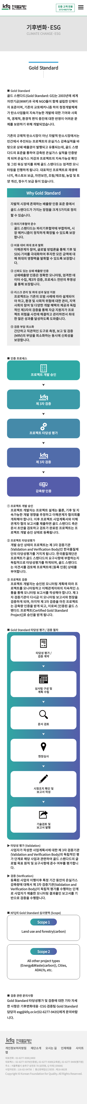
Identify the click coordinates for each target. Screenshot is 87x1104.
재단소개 (36, 1048)
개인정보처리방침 (15, 1048)
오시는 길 (51, 1048)
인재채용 (66, 1048)
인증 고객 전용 (65, 8)
